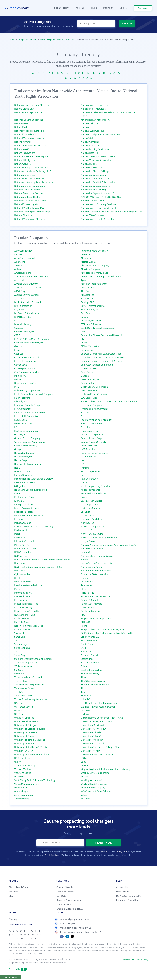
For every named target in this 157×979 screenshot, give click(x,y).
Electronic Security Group (27, 405)
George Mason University (93, 442)
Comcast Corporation (25, 361)
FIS (15, 427)
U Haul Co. (86, 699)
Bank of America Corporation (28, 302)
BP (15, 321)
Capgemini (19, 328)
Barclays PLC (87, 302)
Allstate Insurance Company (95, 266)
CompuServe (20, 365)
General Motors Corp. (91, 438)
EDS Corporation (89, 398)
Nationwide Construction (93, 175)
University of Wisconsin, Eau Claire (31, 755)
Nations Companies (90, 142)
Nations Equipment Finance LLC (30, 146)
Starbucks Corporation (25, 663)
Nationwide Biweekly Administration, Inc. (34, 182)
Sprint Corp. (20, 655)
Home (12, 40)
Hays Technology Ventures (94, 453)
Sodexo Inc (86, 652)
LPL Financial (87, 516)
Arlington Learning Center (94, 284)
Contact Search (64, 887)
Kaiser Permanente (90, 490)
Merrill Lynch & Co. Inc (92, 534)
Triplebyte (86, 696)
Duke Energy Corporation (27, 391)
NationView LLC (89, 164)
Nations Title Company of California (99, 157)
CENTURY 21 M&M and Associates (31, 339)
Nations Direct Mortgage (93, 109)
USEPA (17, 762)
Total (83, 692)
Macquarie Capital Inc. (92, 519)
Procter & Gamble (90, 600)
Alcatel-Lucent (88, 262)
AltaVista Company (90, 269)
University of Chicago (25, 725)
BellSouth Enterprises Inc (26, 313)
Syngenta (19, 674)
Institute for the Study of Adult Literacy (34, 479)
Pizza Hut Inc (87, 593)
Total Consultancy (23, 696)
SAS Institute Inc (89, 641)
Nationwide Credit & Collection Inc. (98, 182)
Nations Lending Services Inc (95, 149)
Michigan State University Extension (99, 538)
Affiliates (13, 892)
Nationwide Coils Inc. (24, 175)
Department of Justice (25, 383)
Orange (84, 578)
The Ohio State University (94, 681)
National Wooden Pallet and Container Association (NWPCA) (111, 212)
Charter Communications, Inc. (29, 343)
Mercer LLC (86, 530)
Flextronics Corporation (26, 431)
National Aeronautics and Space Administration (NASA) (108, 545)
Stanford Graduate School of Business (33, 659)
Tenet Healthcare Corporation (29, 677)
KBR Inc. (18, 493)
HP (82, 464)
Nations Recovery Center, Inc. (95, 179)
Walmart (85, 777)
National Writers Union (92, 201)
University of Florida (91, 732)
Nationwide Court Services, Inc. (29, 179)
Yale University (21, 799)
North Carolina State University (96, 563)
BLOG (94, 8)
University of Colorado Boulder (29, 729)
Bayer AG (19, 310)
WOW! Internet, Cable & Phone (96, 791)
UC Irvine (18, 714)
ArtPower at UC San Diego (27, 288)
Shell (83, 648)
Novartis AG (20, 571)
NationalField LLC (90, 123)
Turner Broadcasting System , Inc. (31, 699)
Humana (85, 468)
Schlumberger (21, 644)
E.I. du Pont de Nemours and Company (33, 394)
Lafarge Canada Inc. (24, 505)
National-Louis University (27, 190)
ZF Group (85, 799)
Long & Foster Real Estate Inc (29, 516)
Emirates (85, 413)
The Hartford (20, 681)
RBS (83, 615)
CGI (82, 339)
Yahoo (84, 795)
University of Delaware (25, 732)
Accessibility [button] (18, 969)
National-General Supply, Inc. (28, 120)
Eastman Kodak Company (94, 394)
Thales (84, 677)
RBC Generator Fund (24, 615)
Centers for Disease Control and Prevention (102, 335)
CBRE (17, 335)
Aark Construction (23, 251)
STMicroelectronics (23, 666)
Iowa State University (25, 482)
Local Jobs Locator (23, 512)
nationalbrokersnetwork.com (95, 120)
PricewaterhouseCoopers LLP (95, 596)
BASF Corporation (23, 306)
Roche (84, 626)
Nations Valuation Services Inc (96, 160)
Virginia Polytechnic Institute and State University (105, 769)
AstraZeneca (87, 288)
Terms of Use (105, 852)
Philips (84, 589)
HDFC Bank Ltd (88, 457)
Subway (85, 666)
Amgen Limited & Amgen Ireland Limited (101, 277)
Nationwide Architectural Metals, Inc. (32, 105)
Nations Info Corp (23, 149)
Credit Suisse (87, 372)
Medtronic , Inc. (22, 530)
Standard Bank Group (91, 655)
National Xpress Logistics (27, 204)
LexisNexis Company (91, 508)
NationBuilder (88, 138)
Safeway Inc (20, 633)
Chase (84, 343)
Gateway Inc (20, 435)
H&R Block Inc (88, 449)
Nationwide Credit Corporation (29, 186)
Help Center (122, 892)
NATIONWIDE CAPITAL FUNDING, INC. (101, 197)
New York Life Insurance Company (98, 556)
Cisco (17, 350)
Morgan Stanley (89, 541)
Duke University (89, 391)
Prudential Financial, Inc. (26, 604)
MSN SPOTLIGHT (23, 545)
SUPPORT (108, 8)
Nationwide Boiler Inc (91, 168)
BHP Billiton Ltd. (22, 317)
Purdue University (23, 607)
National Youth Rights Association (98, 219)
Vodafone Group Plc (24, 773)
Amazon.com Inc (22, 273)
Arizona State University (26, 284)
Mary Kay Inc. (87, 523)
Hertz (83, 460)
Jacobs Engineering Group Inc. (96, 486)
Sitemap (13, 919)
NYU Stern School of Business (96, 571)
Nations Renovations (24, 153)
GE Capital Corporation (92, 435)
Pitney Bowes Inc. (23, 593)
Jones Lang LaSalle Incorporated (30, 490)
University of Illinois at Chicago (29, 740)
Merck (17, 534)
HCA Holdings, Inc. (23, 457)
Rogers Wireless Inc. (24, 630)
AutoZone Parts (22, 299)
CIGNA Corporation (90, 346)
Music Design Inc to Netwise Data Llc (57, 40)
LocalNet (85, 512)
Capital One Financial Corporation (98, 328)
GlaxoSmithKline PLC (91, 446)
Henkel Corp (20, 460)
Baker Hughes (88, 299)
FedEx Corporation (23, 424)
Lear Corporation (89, 505)
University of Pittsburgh (93, 744)
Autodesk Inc (87, 295)
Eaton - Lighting (22, 398)
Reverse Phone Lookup (68, 900)
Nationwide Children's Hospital (96, 171)
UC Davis (85, 710)
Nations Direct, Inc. (23, 215)
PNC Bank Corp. (22, 596)
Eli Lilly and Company (91, 405)
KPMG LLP (19, 501)
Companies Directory (27, 40)
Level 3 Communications (26, 508)
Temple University (90, 674)
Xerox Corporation (23, 795)
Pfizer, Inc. (19, 589)
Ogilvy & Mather (22, 574)
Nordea (84, 560)
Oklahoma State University (94, 574)
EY (82, 416)
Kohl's (84, 497)
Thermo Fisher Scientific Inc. (95, 685)
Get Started (143, 8)
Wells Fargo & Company (93, 788)
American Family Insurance (94, 273)
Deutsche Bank (88, 383)
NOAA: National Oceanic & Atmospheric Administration (42, 560)
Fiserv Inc (85, 427)
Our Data (61, 896)
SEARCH (127, 25)
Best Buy (85, 313)
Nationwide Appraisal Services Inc (31, 168)
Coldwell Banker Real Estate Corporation (101, 354)
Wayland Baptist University (94, 784)
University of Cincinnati (92, 725)
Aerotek (18, 254)
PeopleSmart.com (52, 855)
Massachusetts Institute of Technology (33, 527)
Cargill (84, 332)
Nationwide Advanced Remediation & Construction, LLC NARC (109, 114)
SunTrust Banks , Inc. (91, 670)
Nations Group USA (24, 109)
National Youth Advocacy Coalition (98, 204)
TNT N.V (18, 692)
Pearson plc (87, 582)
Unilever (85, 714)
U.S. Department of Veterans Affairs (99, 703)
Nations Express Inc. (91, 146)
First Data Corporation (92, 424)
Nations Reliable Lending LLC (95, 190)
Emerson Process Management (30, 413)
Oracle (17, 578)
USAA (84, 758)
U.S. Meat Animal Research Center (98, 707)
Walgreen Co (20, 777)
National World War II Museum (29, 138)
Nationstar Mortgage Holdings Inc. (31, 157)
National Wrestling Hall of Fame (30, 201)
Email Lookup (63, 905)
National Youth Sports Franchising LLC (33, 212)
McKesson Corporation (92, 527)
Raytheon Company (91, 611)
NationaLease (21, 123)
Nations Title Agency (24, 160)
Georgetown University (25, 446)
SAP (16, 641)
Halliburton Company (25, 453)
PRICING (80, 8)
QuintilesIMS (87, 607)
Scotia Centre (87, 644)
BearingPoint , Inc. (90, 310)
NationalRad (20, 127)
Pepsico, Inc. (87, 585)
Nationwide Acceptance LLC (28, 112)
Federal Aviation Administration (96, 420)
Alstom (17, 269)
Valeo (84, 762)
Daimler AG (20, 376)
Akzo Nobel (86, 258)
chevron (18, 346)
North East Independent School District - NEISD (38, 567)
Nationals (85, 127)
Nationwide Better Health (27, 197)
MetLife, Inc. (20, 538)
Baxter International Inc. (93, 306)
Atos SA (85, 291)
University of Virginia (91, 751)
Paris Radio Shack (23, 582)
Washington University (92, 780)
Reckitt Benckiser (23, 619)
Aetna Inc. (86, 254)
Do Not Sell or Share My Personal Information (128, 898)
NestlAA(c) (86, 552)
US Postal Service (23, 758)
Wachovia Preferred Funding (95, 773)
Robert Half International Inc (28, 626)
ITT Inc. (84, 482)
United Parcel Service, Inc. (27, 721)
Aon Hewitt (19, 280)
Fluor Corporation (89, 431)
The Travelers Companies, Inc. (29, 685)
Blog (11, 896)
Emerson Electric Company (94, 409)
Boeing (84, 317)
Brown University (22, 324)
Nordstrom (19, 563)
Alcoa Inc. (19, 266)
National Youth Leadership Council (98, 208)
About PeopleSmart (19, 887)
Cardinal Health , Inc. (24, 332)
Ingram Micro (87, 475)
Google (17, 449)
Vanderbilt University (24, 766)
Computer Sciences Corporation (97, 365)
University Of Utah (23, 751)
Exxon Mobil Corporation (26, 416)
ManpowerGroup (22, 523)
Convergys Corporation (25, 368)
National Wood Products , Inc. (29, 131)
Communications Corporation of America (101, 361)
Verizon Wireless (22, 769)
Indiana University (23, 475)
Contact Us (122, 887)
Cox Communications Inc (26, 372)
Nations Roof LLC (89, 153)
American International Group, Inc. (31, 277)
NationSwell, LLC (22, 164)
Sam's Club (19, 637)
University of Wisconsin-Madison (97, 755)
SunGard (18, 670)
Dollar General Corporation (94, 387)
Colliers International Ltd (26, 357)
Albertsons (19, 262)
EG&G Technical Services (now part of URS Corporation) (109, 402)
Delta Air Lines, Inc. (90, 380)
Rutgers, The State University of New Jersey (102, 630)
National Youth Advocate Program (31, 208)
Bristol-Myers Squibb (91, 321)
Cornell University (90, 368)
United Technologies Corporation (97, 721)
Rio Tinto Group (22, 622)
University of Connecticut (93, 729)
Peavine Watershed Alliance (28, 585)
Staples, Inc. (87, 659)
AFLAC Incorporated (24, 258)
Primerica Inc (20, 600)
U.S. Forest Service (23, 707)
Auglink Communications (26, 295)
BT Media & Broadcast (92, 324)
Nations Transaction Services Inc (30, 193)
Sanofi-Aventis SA (90, 637)
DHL (16, 387)
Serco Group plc (22, 648)
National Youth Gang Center (95, 105)
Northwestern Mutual (91, 567)
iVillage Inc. (20, 486)
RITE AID (85, 622)
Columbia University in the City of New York (102, 357)
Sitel (16, 652)
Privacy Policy (122, 852)
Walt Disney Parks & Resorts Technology (34, 780)
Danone (85, 376)
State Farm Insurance (91, 663)
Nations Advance (22, 142)
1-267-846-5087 (65, 924)
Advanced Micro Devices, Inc (95, 251)
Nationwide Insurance (92, 549)
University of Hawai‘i (91, 736)
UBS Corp (19, 710)
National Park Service (25, 549)
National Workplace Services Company (100, 135)
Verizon (84, 766)
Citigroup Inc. (87, 350)
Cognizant (19, 354)
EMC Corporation (22, 409)
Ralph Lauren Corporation (27, 611)
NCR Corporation (22, 552)
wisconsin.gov (21, 791)
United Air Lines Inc (24, 718)
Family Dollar (20, 420)
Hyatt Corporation (23, 471)
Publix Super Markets (91, 604)
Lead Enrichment (65, 892)
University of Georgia (24, 736)
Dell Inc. (18, 380)
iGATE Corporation (90, 471)
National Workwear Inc (92, 131)
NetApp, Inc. (20, 556)
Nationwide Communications (95, 186)
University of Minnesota (26, 744)
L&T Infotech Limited (91, 501)
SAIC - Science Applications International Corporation (107, 633)
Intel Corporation (89, 479)
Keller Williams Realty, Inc (94, 493)
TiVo (83, 688)
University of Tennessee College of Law (100, 747)
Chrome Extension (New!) (69, 909)
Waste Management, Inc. (26, 784)
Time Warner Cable (24, 688)
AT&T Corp (19, 291)
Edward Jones (21, 402)
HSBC (17, 468)
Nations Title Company (92, 215)
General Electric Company (27, 438)
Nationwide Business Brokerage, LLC (32, 171)
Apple (84, 280)
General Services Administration (30, 442)
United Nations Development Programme (102, 718)
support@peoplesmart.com (72, 919)
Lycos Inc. (19, 519)
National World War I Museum (29, 219)
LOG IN (124, 8)
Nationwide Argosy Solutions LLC (97, 193)
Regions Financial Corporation (96, 619)
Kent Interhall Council (25, 497)
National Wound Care (25, 135)
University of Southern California (30, 747)
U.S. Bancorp (20, 703)
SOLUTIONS (61, 8)
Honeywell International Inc (28, 464)
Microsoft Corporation (25, 541)
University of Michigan (92, 740)
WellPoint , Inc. (21, 788)
